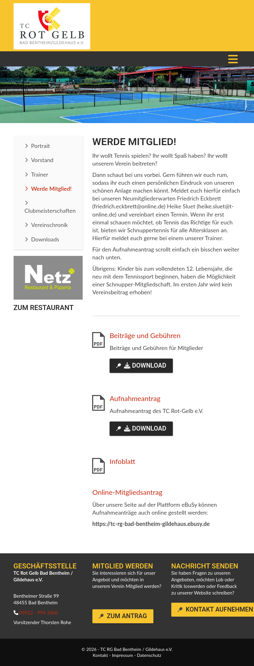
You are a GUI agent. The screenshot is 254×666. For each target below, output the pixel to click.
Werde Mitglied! (51, 188)
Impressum (122, 655)
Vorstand (42, 159)
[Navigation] (233, 58)
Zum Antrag (127, 616)
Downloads (45, 239)
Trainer (39, 174)
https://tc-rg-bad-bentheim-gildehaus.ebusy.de (151, 523)
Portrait (40, 145)
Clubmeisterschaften (50, 210)
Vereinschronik (49, 224)
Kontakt (100, 655)
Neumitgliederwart (146, 198)
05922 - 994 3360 (38, 612)
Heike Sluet (181, 206)
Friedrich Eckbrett (199, 198)
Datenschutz (149, 655)
